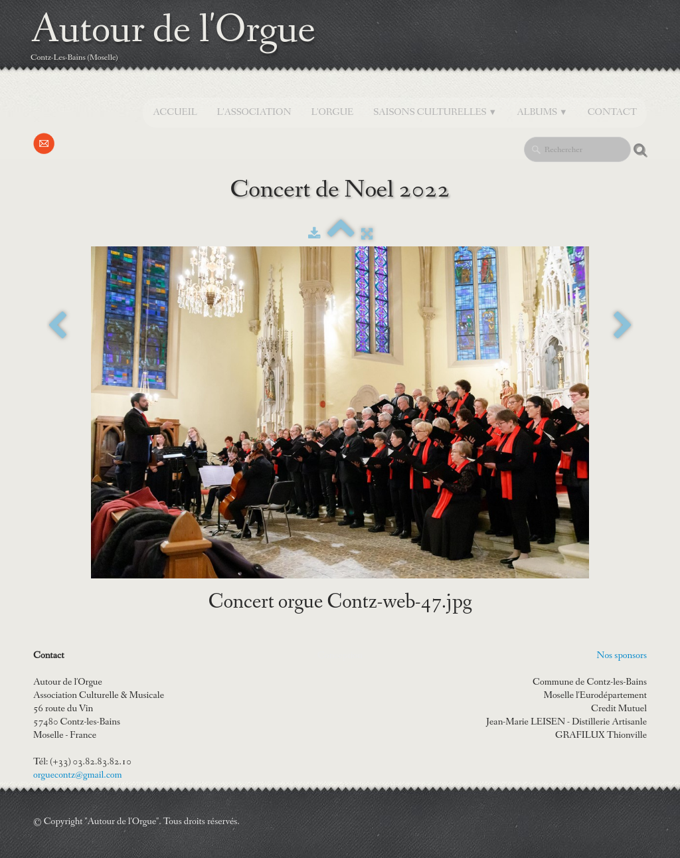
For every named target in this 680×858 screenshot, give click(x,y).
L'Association (254, 112)
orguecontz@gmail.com (77, 775)
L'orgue (332, 112)
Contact (612, 112)
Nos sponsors (621, 655)
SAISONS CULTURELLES (435, 112)
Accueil (175, 112)
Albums (542, 112)
